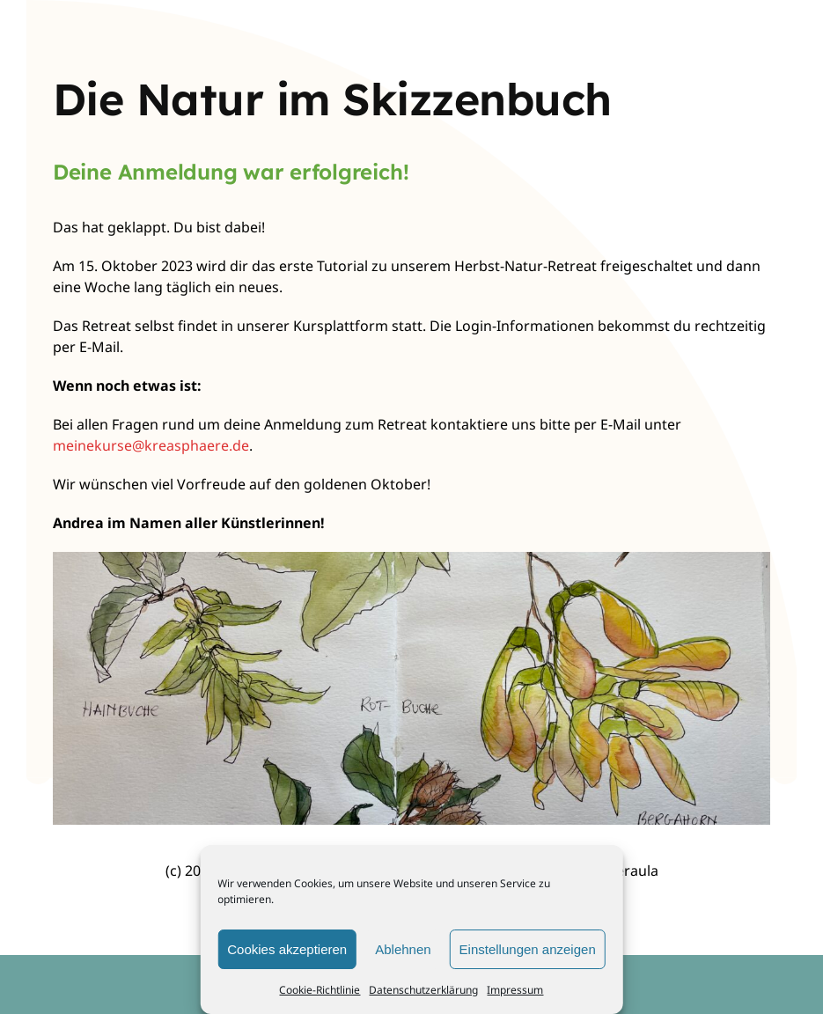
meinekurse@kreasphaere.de (151, 445)
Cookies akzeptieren (287, 949)
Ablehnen (402, 949)
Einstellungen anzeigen (527, 949)
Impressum (515, 989)
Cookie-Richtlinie (319, 989)
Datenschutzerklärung (423, 989)
